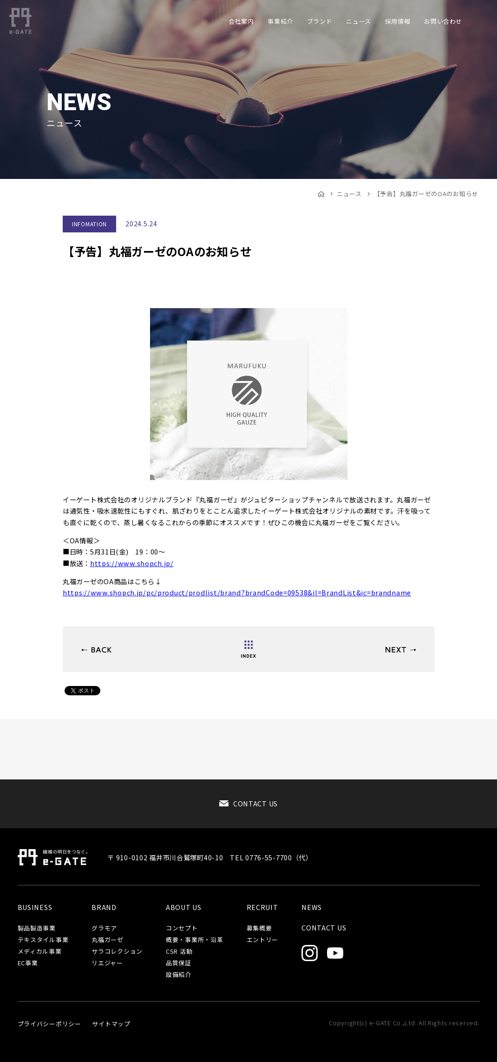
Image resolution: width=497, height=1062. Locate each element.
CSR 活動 (179, 952)
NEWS (311, 907)
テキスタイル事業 (43, 940)
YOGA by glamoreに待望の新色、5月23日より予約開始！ (96, 650)
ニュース (349, 193)
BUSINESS (35, 907)
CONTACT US (255, 803)
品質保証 (178, 963)
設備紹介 (178, 975)
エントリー (263, 940)
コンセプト (182, 928)
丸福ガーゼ (108, 940)
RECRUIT (262, 907)
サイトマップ (111, 1023)
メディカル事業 (40, 952)
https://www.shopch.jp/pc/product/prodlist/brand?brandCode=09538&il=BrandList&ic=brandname (237, 592)
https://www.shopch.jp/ (132, 563)
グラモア (104, 928)
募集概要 (259, 928)
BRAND (104, 907)
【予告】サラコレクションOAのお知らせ (401, 650)
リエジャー (107, 963)
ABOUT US (184, 907)
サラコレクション (117, 952)
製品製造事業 (37, 928)
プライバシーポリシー (49, 1023)
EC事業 (28, 963)
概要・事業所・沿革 (194, 940)
